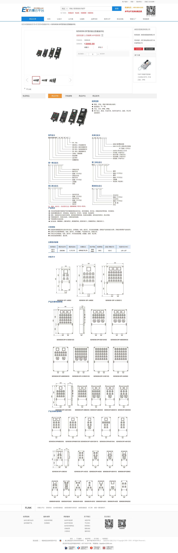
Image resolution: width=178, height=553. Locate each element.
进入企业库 (149, 49)
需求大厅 (107, 19)
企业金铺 (138, 49)
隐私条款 (87, 528)
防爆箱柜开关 (30, 24)
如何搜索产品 (28, 523)
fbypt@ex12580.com (106, 543)
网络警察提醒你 (70, 548)
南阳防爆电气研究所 (71, 508)
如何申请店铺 (68, 523)
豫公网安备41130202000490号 (74, 540)
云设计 (59, 19)
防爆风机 (90, 13)
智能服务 (146, 19)
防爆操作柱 (46, 24)
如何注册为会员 (28, 520)
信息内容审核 (48, 520)
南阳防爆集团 (82, 508)
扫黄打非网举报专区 (108, 548)
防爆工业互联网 (149, 1)
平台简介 (87, 523)
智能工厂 (133, 19)
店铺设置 (67, 528)
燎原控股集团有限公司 (142, 29)
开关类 (38, 24)
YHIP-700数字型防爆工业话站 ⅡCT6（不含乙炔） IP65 (144, 77)
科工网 (90, 508)
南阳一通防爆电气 (99, 508)
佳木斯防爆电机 (58, 508)
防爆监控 (71, 13)
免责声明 (87, 520)
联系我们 (87, 526)
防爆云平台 (41, 508)
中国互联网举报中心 (82, 548)
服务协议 (87, 531)
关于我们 (96, 538)
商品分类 (32, 19)
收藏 (28, 89)
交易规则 (47, 523)
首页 (48, 19)
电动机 (77, 13)
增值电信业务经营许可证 (49, 540)
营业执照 (36, 540)
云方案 (70, 19)
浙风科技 (49, 508)
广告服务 (79, 538)
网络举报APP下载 (95, 548)
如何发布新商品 (69, 526)
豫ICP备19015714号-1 (94, 540)
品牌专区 (94, 19)
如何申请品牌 (68, 520)
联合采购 (120, 19)
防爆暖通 (83, 13)
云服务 (82, 19)
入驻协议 (67, 531)
